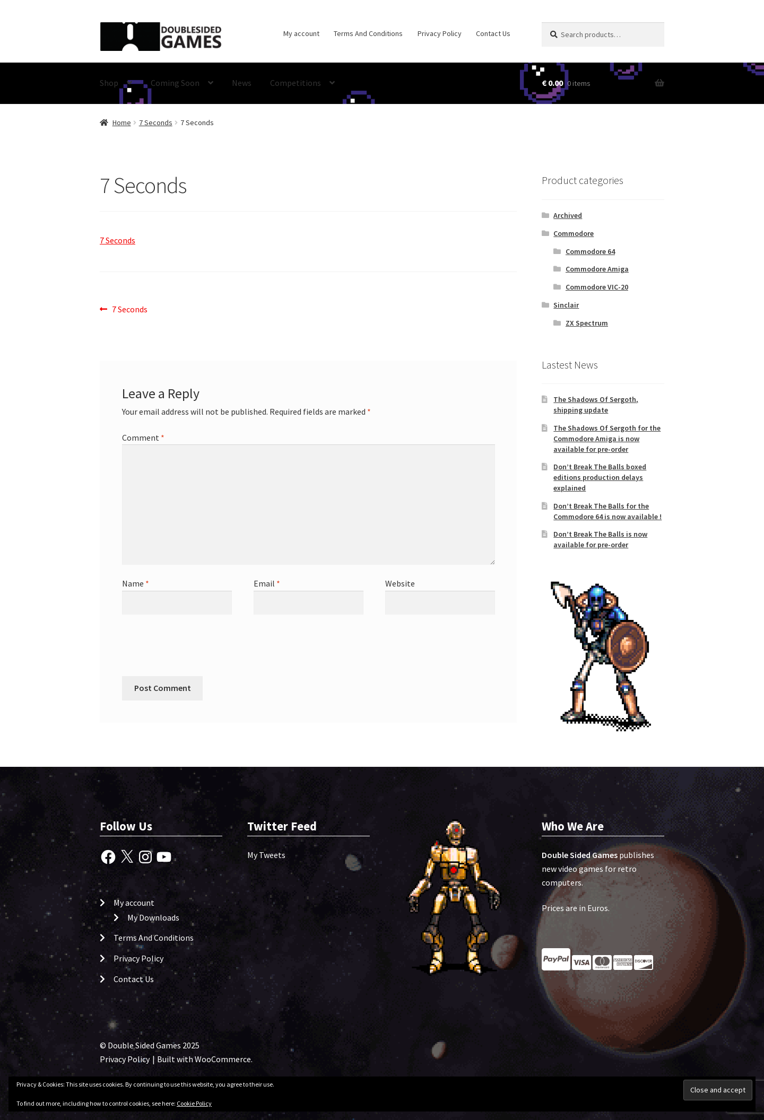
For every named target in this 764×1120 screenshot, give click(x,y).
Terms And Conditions (368, 33)
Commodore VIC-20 (597, 287)
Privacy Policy (440, 33)
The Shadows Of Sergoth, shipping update (595, 405)
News (241, 82)
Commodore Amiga (597, 269)
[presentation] (194, 650)
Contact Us (493, 33)
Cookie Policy (194, 1103)
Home (121, 122)
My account (301, 33)
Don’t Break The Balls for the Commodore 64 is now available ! (607, 511)
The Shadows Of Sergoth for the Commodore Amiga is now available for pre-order (607, 438)
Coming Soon (175, 82)
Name (135, 583)
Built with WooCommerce (204, 1059)
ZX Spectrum (587, 323)
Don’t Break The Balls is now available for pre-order (600, 539)
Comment (143, 437)
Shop (109, 82)
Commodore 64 (590, 251)
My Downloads (153, 917)
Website (400, 583)
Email (267, 583)
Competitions (295, 82)
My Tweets (266, 855)
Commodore (573, 233)
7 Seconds (155, 122)
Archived (567, 215)
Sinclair (566, 305)
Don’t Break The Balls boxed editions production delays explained (599, 477)
